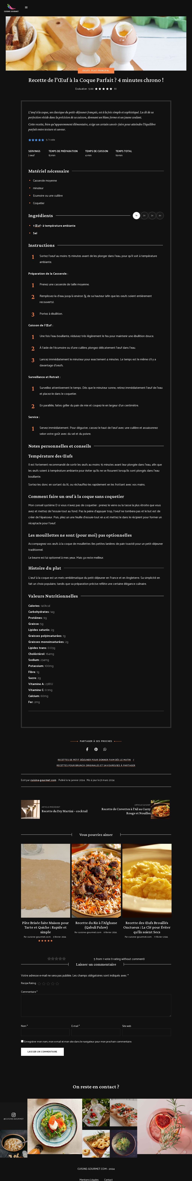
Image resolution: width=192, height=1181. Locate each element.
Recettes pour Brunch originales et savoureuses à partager (96, 765)
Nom (24, 1020)
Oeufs (86, 70)
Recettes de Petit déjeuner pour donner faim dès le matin (94, 760)
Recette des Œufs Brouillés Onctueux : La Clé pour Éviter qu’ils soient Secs (147, 926)
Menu (26, 7)
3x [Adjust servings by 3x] (152, 215)
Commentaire (29, 986)
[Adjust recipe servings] (28, 155)
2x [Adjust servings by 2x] (144, 215)
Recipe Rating (28, 978)
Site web (126, 1020)
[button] (29, 140)
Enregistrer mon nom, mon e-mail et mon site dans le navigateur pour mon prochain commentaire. (78, 1036)
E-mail (76, 1020)
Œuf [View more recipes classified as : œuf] (38, 225)
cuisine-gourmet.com (43, 780)
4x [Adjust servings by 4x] (160, 215)
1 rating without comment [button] (128, 953)
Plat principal (100, 70)
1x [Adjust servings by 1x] (136, 215)
